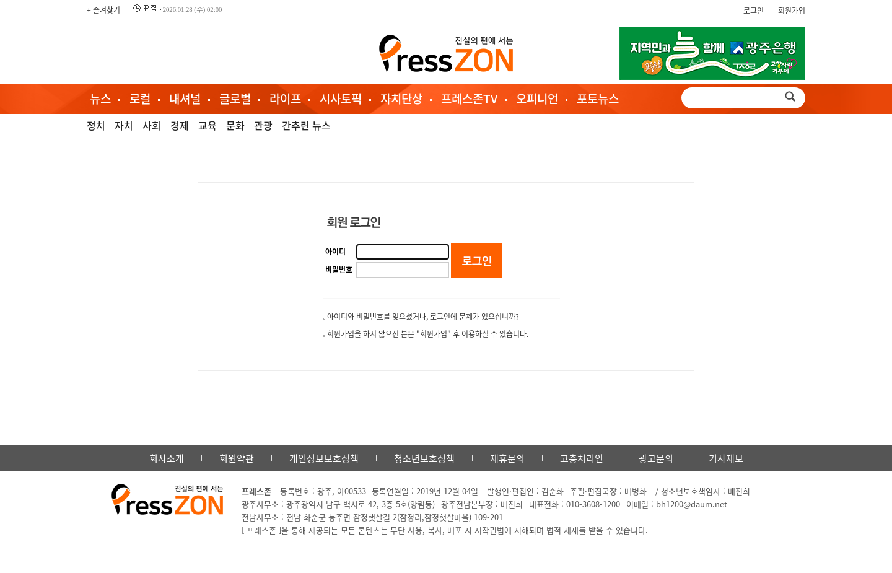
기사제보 (726, 458)
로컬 (140, 98)
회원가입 (791, 10)
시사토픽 (341, 98)
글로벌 (235, 98)
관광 (263, 125)
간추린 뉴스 (306, 125)
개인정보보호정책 (324, 458)
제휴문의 (507, 458)
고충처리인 (581, 458)
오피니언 (537, 98)
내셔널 (185, 98)
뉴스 (100, 98)
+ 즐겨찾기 (103, 9)
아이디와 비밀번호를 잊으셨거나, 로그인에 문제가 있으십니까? (423, 316)
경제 (179, 125)
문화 (235, 125)
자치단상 (401, 98)
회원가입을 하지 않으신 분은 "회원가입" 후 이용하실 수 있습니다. (427, 333)
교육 (207, 125)
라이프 (285, 98)
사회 (151, 125)
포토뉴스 (598, 98)
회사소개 (166, 458)
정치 (96, 125)
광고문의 (656, 458)
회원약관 (236, 458)
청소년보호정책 (424, 458)
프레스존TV (469, 98)
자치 (124, 125)
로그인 (753, 10)
